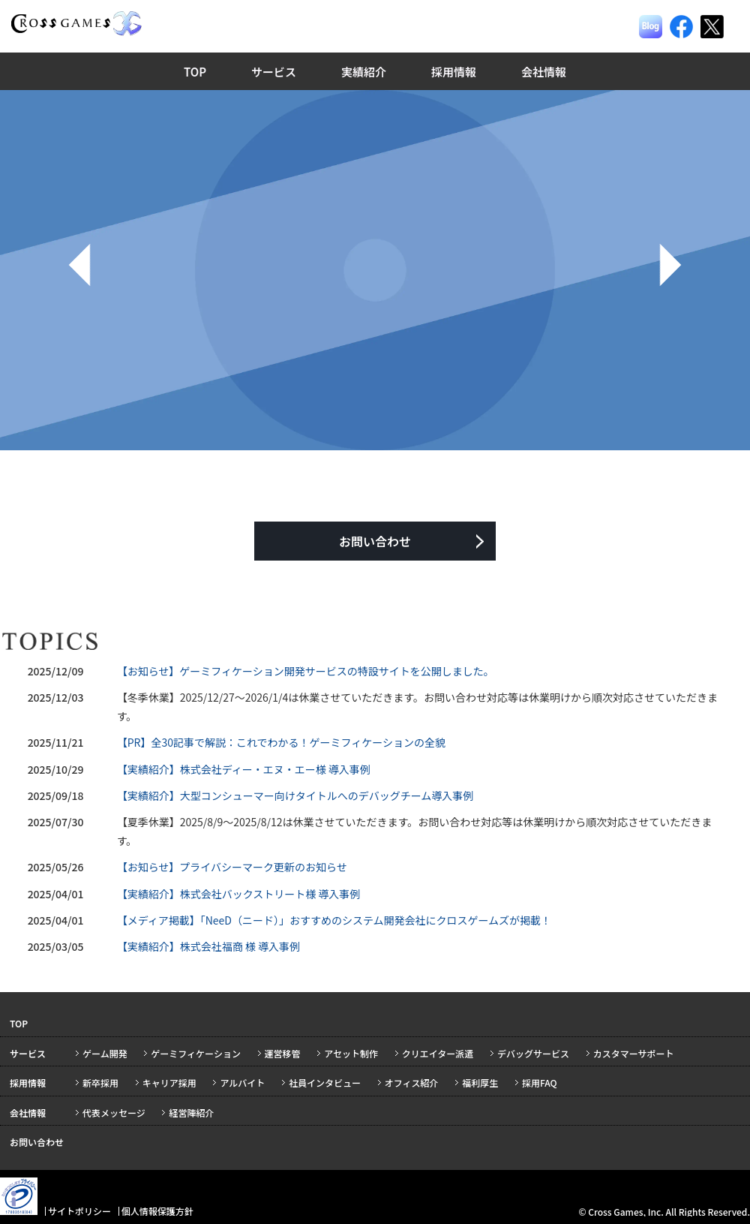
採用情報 (453, 72)
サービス (273, 72)
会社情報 (543, 72)
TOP (195, 72)
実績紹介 (363, 72)
